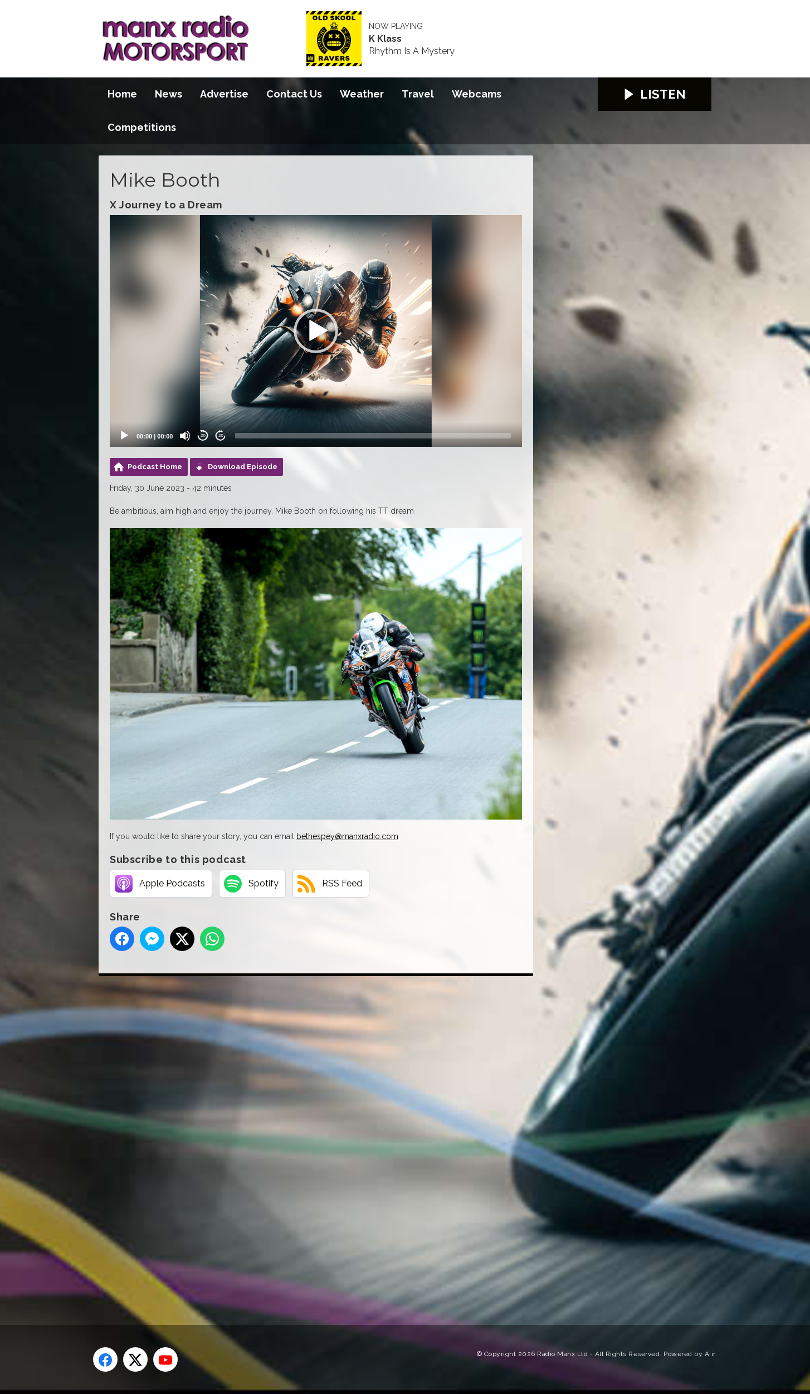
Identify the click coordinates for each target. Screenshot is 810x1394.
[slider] (373, 435)
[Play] (124, 435)
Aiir (710, 1354)
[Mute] (185, 435)
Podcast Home (155, 466)
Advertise (224, 94)
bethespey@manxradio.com (347, 836)
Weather (362, 94)
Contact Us (294, 94)
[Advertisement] (307, 1137)
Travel (418, 94)
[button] (316, 331)
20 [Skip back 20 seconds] (203, 435)
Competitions (142, 127)
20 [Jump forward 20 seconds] (220, 435)
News (168, 94)
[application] (316, 331)
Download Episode (242, 466)
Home (122, 94)
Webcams (476, 94)
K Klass (385, 39)
